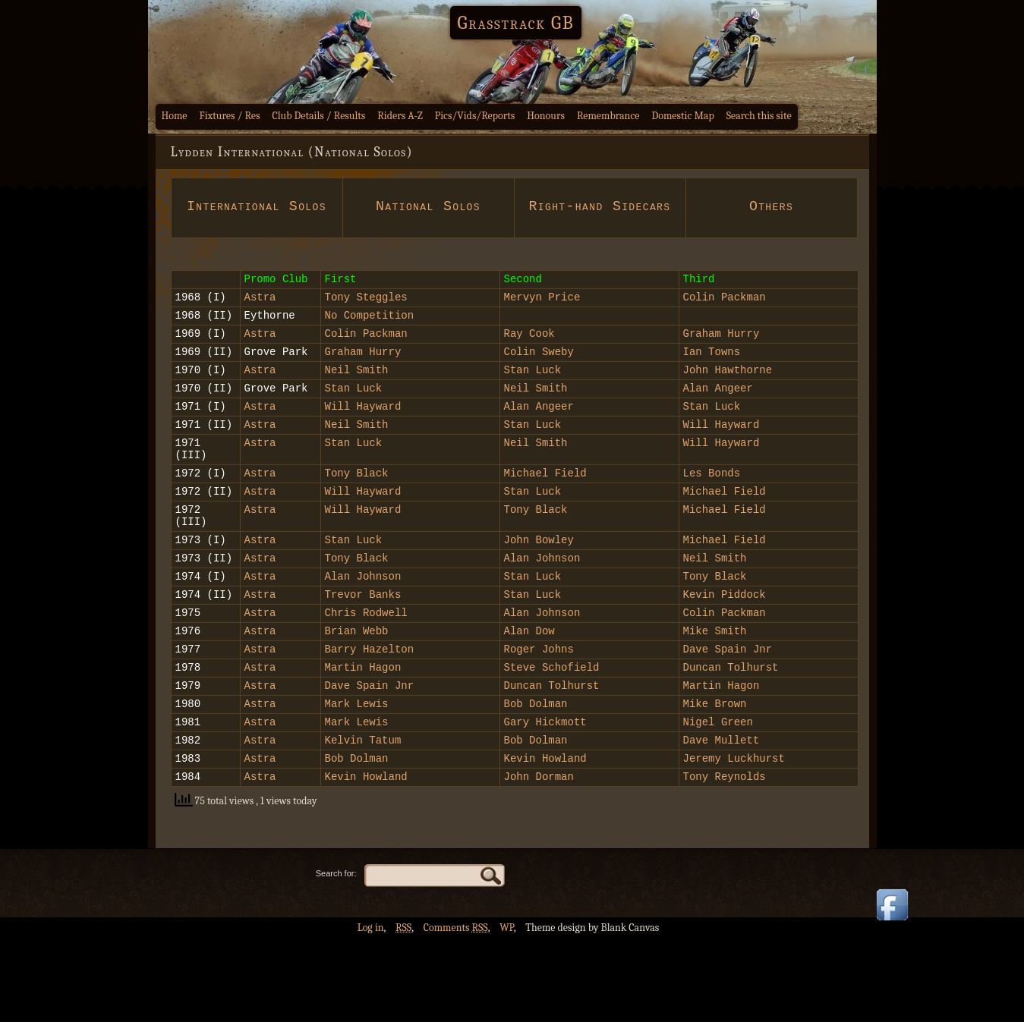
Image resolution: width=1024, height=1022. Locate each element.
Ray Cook (529, 359)
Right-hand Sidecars (600, 215)
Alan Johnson (542, 613)
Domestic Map (682, 115)
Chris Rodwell (366, 675)
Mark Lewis (357, 777)
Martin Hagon (363, 736)
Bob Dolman (536, 777)
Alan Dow (529, 695)
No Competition (369, 339)
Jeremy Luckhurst (734, 839)
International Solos (256, 215)
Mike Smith (715, 695)
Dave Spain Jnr (728, 716)
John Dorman (539, 859)
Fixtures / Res (230, 115)
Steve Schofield (552, 736)
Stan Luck (536, 400)
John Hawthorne (728, 400)
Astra (260, 318)
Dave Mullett (721, 818)
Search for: (336, 956)
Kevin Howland (545, 839)
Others (771, 206)
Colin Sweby (539, 380)
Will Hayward (363, 441)
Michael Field (545, 517)
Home (174, 115)
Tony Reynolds (724, 859)
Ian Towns (712, 380)
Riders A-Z (400, 115)
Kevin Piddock (724, 654)
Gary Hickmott (545, 798)
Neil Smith (357, 400)
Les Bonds (712, 517)
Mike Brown (715, 777)
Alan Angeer (718, 421)
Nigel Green (718, 798)
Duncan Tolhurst (731, 736)
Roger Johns (539, 716)
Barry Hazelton (369, 716)
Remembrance (608, 115)
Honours (546, 115)
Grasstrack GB (516, 22)
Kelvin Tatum (363, 818)
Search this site (759, 115)
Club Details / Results (319, 115)
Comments (456, 1011)
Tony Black (357, 517)
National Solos (428, 206)
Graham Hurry (721, 359)
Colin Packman (724, 318)
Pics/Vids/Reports (475, 115)
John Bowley (539, 593)
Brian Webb (357, 695)
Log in (371, 1011)
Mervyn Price (542, 318)
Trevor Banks (363, 654)
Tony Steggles (366, 318)
